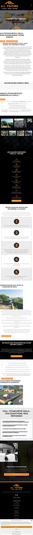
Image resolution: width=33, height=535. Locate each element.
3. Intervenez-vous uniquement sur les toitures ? (14, 428)
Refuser (16, 529)
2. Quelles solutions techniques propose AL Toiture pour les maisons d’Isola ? (15, 425)
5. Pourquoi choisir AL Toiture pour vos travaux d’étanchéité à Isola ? (14, 436)
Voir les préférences (16, 531)
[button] (31, 520)
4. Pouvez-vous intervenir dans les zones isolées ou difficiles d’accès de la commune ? (15, 432)
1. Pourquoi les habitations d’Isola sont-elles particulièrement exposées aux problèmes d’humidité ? (15, 422)
